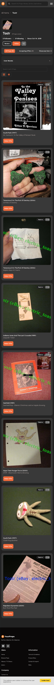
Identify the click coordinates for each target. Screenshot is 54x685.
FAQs (29, 665)
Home (3, 654)
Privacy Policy (32, 658)
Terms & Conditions (34, 654)
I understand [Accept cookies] (45, 680)
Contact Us (4, 674)
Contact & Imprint (33, 661)
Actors (3, 665)
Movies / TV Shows (6, 661)
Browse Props (5, 658)
